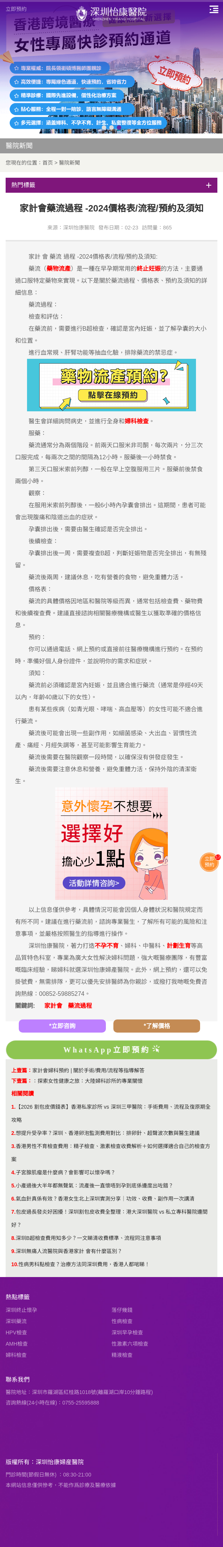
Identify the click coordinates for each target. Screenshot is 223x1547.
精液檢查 (122, 1355)
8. (13, 1238)
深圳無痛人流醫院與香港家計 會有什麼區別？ (69, 1251)
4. (13, 1172)
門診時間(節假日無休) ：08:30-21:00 (48, 1475)
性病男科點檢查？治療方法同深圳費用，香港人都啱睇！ (84, 1264)
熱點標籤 (18, 1297)
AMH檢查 (17, 1344)
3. (13, 1146)
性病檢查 (122, 1321)
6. (13, 1199)
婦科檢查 (16, 1355)
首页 (47, 163)
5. (13, 1186)
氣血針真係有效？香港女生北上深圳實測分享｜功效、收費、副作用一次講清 (105, 1199)
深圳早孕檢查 (127, 1333)
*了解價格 (157, 1026)
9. (13, 1251)
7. (13, 1212)
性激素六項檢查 (130, 1344)
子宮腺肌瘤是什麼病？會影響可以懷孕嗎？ (66, 1172)
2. (13, 1133)
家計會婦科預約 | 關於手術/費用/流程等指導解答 (88, 1070)
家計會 (53, 1006)
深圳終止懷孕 (21, 1310)
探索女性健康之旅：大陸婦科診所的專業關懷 (90, 1081)
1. (13, 1107)
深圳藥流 (16, 1321)
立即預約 (16, 9)
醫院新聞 (69, 163)
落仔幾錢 (122, 1310)
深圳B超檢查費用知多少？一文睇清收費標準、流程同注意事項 (88, 1238)
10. (14, 1264)
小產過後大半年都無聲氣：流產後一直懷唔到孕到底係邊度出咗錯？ (94, 1186)
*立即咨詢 (62, 1026)
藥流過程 (80, 1006)
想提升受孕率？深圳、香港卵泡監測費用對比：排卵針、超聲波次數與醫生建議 (108, 1133)
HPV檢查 (16, 1333)
